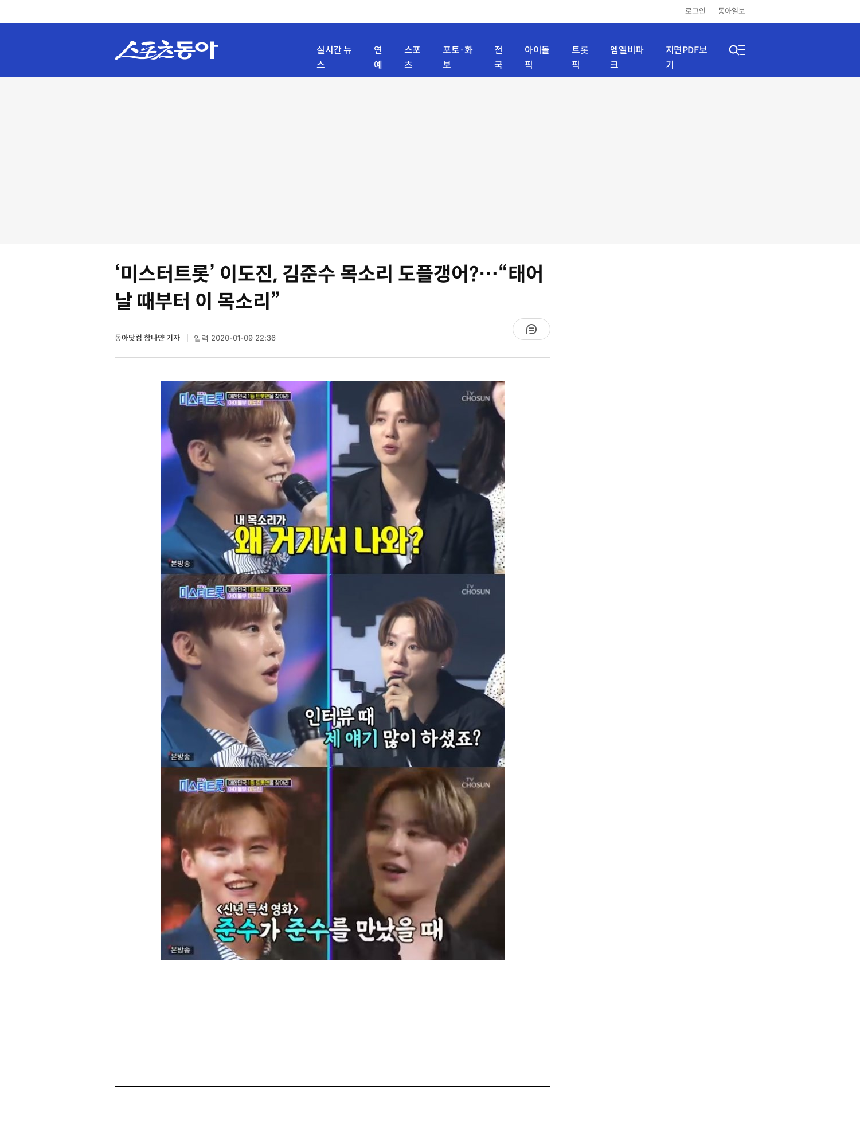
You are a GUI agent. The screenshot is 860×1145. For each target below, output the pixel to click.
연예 (378, 57)
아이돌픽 (537, 57)
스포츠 (412, 57)
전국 (498, 57)
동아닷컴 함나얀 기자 (148, 338)
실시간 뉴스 (334, 57)
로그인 (695, 11)
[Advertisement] (430, 160)
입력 (235, 338)
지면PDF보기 (686, 57)
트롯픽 (580, 57)
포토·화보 (457, 57)
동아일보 (731, 11)
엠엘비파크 (626, 57)
